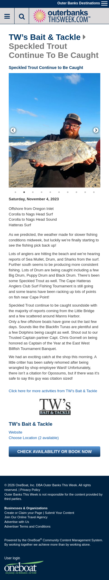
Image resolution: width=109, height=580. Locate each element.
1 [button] (15, 192)
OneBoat (35, 540)
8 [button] (76, 192)
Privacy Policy (30, 489)
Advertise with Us (16, 522)
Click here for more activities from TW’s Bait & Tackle (53, 391)
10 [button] (94, 192)
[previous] (13, 130)
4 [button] (41, 192)
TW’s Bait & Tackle (45, 37)
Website (15, 432)
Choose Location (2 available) (34, 438)
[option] (54, 130)
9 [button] (85, 192)
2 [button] (24, 192)
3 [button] (33, 192)
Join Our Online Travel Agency (26, 517)
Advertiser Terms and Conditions (27, 526)
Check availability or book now (54, 451)
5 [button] (50, 192)
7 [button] (68, 192)
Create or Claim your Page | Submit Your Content (39, 512)
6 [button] (59, 192)
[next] (96, 130)
